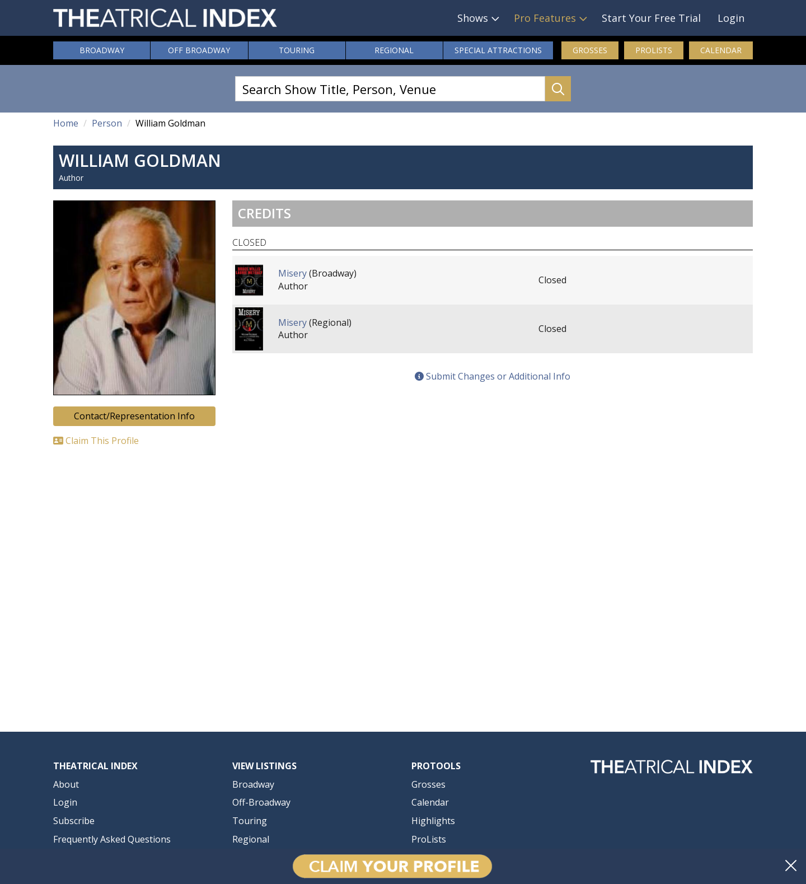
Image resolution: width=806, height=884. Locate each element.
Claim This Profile (96, 440)
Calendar (721, 50)
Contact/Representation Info (134, 416)
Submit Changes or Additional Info (492, 376)
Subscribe (74, 821)
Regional (394, 50)
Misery (292, 273)
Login (731, 18)
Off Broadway (199, 50)
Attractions (498, 50)
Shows (472, 18)
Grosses (590, 50)
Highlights (433, 821)
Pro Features (545, 18)
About (66, 784)
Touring (297, 50)
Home (65, 123)
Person (107, 123)
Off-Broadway (261, 802)
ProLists (653, 50)
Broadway (101, 50)
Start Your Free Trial (651, 18)
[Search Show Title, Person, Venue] (390, 88)
